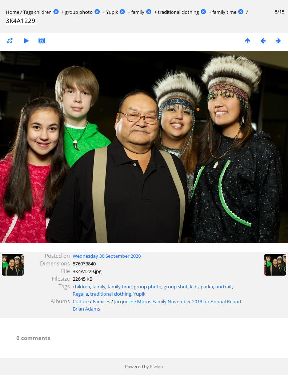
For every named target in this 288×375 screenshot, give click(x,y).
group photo (79, 12)
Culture (81, 301)
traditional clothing (178, 12)
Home (12, 12)
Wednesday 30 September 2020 (107, 256)
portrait (223, 286)
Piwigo (156, 366)
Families (101, 301)
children (43, 12)
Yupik (112, 12)
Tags (28, 12)
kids (194, 286)
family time (224, 12)
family (137, 12)
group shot (176, 286)
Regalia (80, 294)
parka (207, 286)
